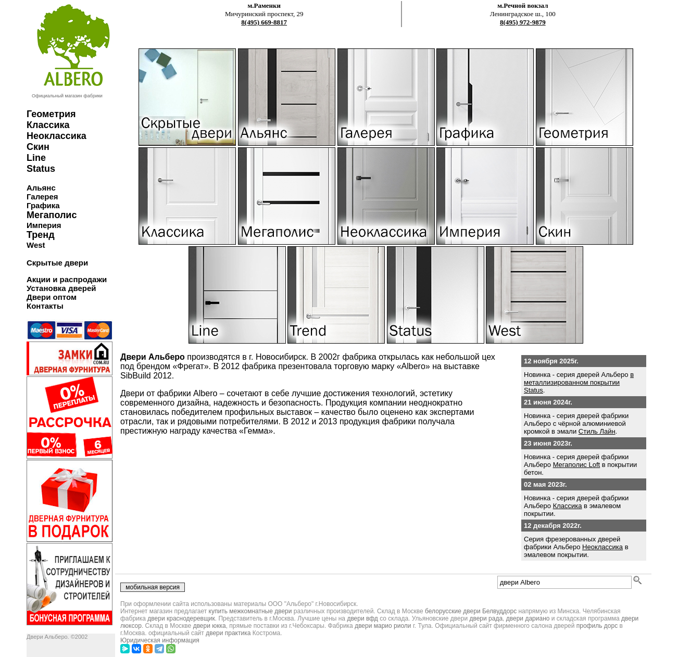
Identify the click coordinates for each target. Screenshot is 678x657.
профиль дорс (597, 625)
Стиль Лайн (597, 431)
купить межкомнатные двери (250, 611)
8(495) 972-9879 (523, 22)
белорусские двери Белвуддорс (471, 611)
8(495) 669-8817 (264, 22)
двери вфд (362, 618)
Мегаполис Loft (576, 465)
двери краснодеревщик (181, 618)
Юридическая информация (159, 640)
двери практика (228, 633)
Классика (567, 506)
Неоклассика (602, 547)
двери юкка (209, 625)
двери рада (486, 618)
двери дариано (528, 618)
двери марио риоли (383, 625)
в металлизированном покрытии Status (579, 382)
